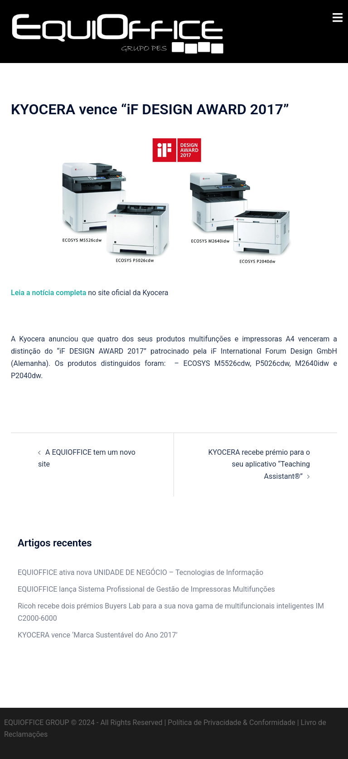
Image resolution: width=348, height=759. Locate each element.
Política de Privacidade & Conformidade (231, 722)
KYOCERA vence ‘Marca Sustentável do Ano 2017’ (98, 635)
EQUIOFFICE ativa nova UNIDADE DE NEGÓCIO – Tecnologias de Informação (140, 572)
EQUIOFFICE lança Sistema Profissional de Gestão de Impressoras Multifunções (146, 589)
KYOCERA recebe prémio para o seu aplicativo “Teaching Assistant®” (259, 464)
